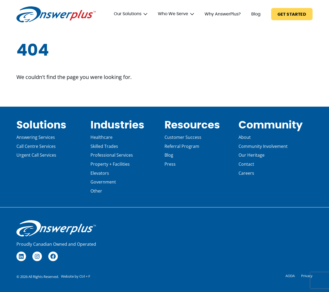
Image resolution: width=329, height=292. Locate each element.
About (245, 137)
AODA (290, 275)
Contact (246, 164)
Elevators (99, 173)
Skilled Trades (104, 146)
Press (170, 164)
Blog (256, 14)
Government (103, 182)
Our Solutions (127, 14)
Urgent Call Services (36, 155)
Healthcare (101, 137)
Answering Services (35, 137)
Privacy (307, 275)
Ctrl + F (84, 276)
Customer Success (182, 137)
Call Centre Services (36, 146)
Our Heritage (252, 155)
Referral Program (181, 146)
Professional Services (111, 155)
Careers (246, 173)
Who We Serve (173, 14)
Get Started (292, 14)
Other (96, 191)
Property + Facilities (110, 164)
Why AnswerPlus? (223, 14)
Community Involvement (263, 146)
